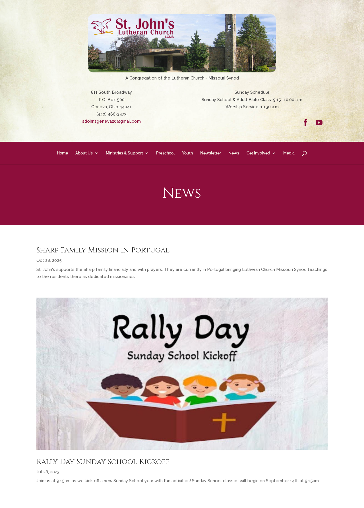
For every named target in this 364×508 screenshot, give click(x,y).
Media (289, 153)
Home (62, 153)
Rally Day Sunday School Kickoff (103, 462)
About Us (84, 153)
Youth (187, 153)
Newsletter (210, 153)
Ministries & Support (124, 153)
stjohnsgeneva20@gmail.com (111, 121)
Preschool (165, 153)
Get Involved (258, 153)
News (233, 153)
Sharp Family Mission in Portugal (102, 250)
